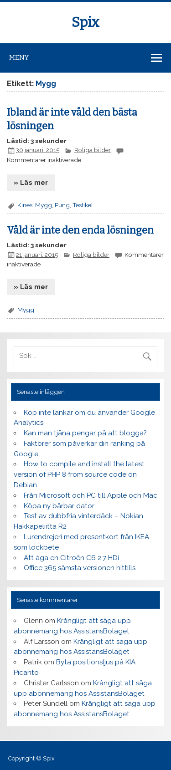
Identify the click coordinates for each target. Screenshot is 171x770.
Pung (62, 205)
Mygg (43, 205)
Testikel (83, 205)
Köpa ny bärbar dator (59, 506)
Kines (24, 205)
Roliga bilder (92, 149)
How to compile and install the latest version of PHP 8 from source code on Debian (79, 474)
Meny (19, 57)
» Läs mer (31, 182)
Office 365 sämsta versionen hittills (79, 568)
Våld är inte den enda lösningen (80, 230)
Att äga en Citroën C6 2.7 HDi (71, 558)
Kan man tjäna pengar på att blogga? (85, 433)
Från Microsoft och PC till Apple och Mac (90, 495)
